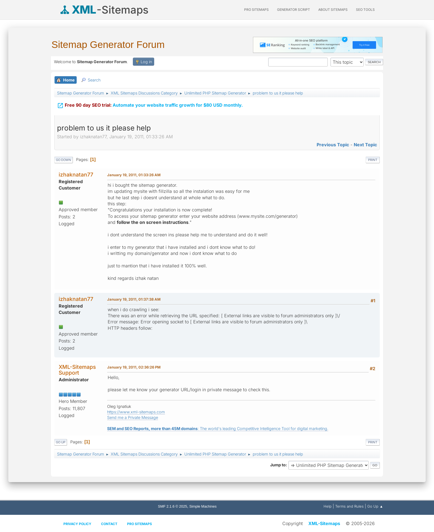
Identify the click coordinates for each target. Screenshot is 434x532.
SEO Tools (365, 9)
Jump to (278, 464)
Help (328, 506)
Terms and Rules (349, 506)
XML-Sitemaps (324, 523)
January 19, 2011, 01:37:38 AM (134, 299)
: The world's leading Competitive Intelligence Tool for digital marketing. (217, 428)
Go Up (60, 442)
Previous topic (333, 144)
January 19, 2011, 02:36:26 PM (134, 367)
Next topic (365, 144)
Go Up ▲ (375, 506)
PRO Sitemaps (256, 9)
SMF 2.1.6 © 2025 (172, 506)
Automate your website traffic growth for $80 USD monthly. (150, 105)
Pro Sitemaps (139, 524)
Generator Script (293, 9)
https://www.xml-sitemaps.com (136, 412)
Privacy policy (77, 524)
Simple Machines (203, 506)
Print (372, 160)
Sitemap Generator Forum (108, 44)
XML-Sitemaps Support (77, 370)
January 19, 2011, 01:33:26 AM (134, 175)
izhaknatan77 (76, 174)
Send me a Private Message (132, 417)
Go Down (63, 160)
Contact (109, 524)
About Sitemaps (333, 9)
